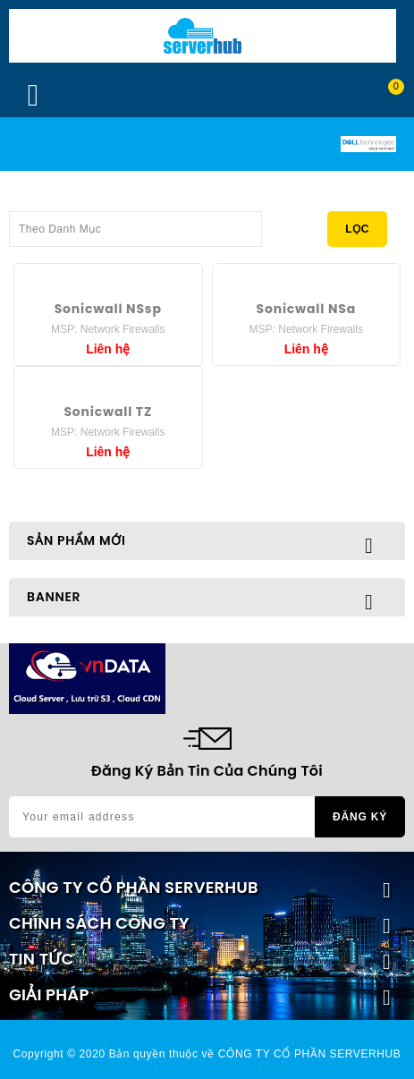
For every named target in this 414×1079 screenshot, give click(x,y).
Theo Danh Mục (135, 223)
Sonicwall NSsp (108, 309)
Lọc (357, 229)
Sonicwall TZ (107, 412)
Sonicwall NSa (306, 309)
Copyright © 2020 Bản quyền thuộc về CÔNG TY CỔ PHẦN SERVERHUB (207, 1054)
